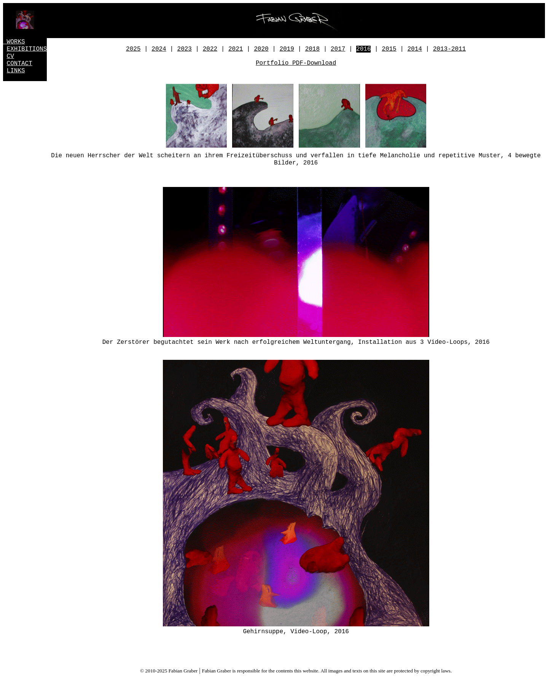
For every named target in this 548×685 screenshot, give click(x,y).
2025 (133, 49)
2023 (184, 49)
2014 (415, 49)
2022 (210, 49)
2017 (338, 49)
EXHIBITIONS (27, 49)
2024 (158, 49)
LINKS (16, 70)
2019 (286, 49)
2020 (261, 49)
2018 (312, 49)
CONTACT (19, 63)
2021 (235, 49)
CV (10, 56)
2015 (389, 49)
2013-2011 (449, 49)
